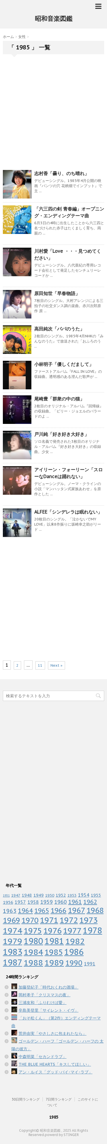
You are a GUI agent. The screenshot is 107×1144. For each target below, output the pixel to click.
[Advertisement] (53, 113)
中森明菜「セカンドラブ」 (42, 1056)
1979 (12, 941)
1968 (95, 910)
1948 (27, 895)
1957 (20, 902)
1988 (33, 962)
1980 (33, 941)
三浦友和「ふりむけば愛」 (42, 1002)
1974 (12, 930)
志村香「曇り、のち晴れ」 (61, 173)
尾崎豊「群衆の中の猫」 (59, 399)
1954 (83, 895)
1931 (6, 895)
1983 (12, 951)
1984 (33, 952)
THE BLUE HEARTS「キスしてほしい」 (55, 1064)
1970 (30, 920)
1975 (33, 930)
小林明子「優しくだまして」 (64, 364)
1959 (46, 902)
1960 (60, 901)
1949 (38, 895)
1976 (52, 930)
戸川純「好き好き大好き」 (61, 434)
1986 (74, 952)
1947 (15, 895)
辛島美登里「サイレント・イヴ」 (48, 1010)
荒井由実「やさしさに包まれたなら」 (52, 1033)
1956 (8, 902)
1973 (88, 920)
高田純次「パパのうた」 (59, 329)
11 (40, 665)
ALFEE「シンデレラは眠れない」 (68, 512)
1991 (89, 964)
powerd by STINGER (62, 1135)
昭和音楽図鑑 (53, 19)
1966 (58, 910)
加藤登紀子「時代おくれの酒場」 (48, 987)
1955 (96, 895)
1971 (49, 920)
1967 (76, 910)
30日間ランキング (26, 1099)
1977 (72, 930)
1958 (33, 902)
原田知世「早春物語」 (57, 293)
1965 (41, 910)
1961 (75, 901)
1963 (10, 910)
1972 (69, 920)
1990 (73, 962)
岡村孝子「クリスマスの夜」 (44, 994)
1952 (61, 895)
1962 (90, 901)
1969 (11, 920)
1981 (54, 941)
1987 (12, 962)
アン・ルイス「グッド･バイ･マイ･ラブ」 (55, 1072)
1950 (49, 895)
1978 (92, 930)
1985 (54, 952)
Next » (56, 665)
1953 (71, 895)
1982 (75, 941)
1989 (54, 962)
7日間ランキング (59, 1099)
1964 (25, 911)
